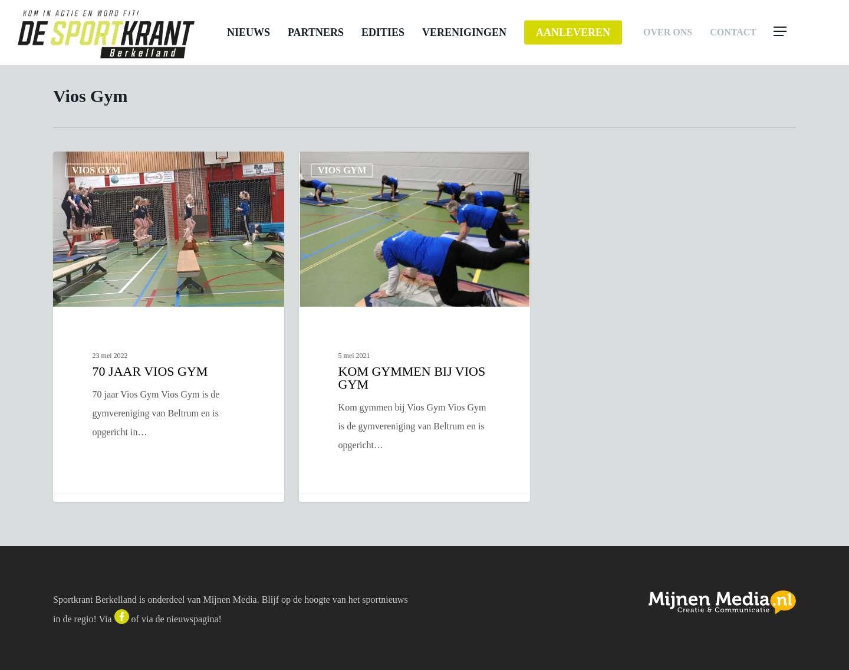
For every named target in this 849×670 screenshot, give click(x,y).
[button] (803, 32)
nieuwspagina (193, 619)
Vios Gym (96, 170)
